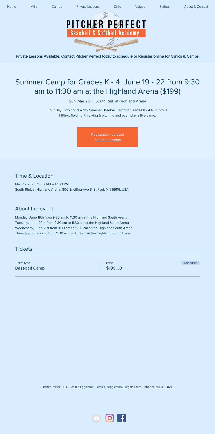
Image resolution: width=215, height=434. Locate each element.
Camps (193, 56)
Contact (67, 56)
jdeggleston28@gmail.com (123, 386)
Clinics (176, 56)
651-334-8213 (165, 386)
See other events (108, 140)
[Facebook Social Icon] (121, 418)
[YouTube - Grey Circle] (96, 418)
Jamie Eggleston (82, 386)
